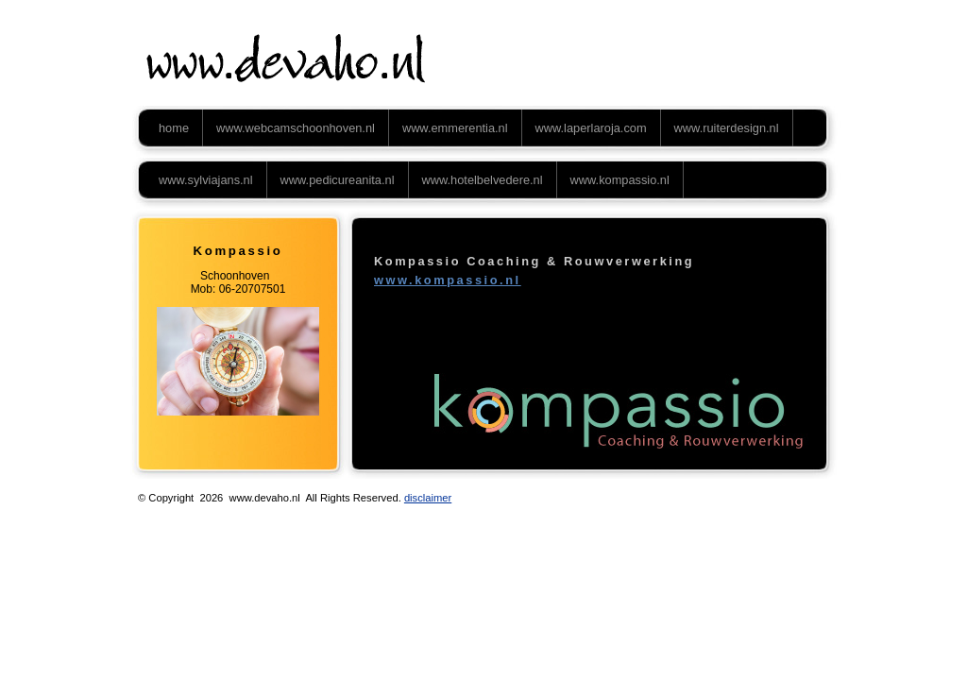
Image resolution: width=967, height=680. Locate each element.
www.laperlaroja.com (591, 128)
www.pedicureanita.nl (337, 180)
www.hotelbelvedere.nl (482, 180)
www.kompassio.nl (620, 180)
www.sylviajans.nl (206, 180)
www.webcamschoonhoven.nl (295, 128)
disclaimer (427, 497)
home (174, 128)
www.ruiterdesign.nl (726, 128)
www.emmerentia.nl (455, 128)
